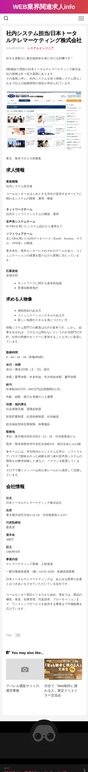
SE (18, 635)
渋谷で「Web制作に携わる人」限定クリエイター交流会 (61, 690)
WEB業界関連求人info (44, 6)
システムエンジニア (40, 48)
